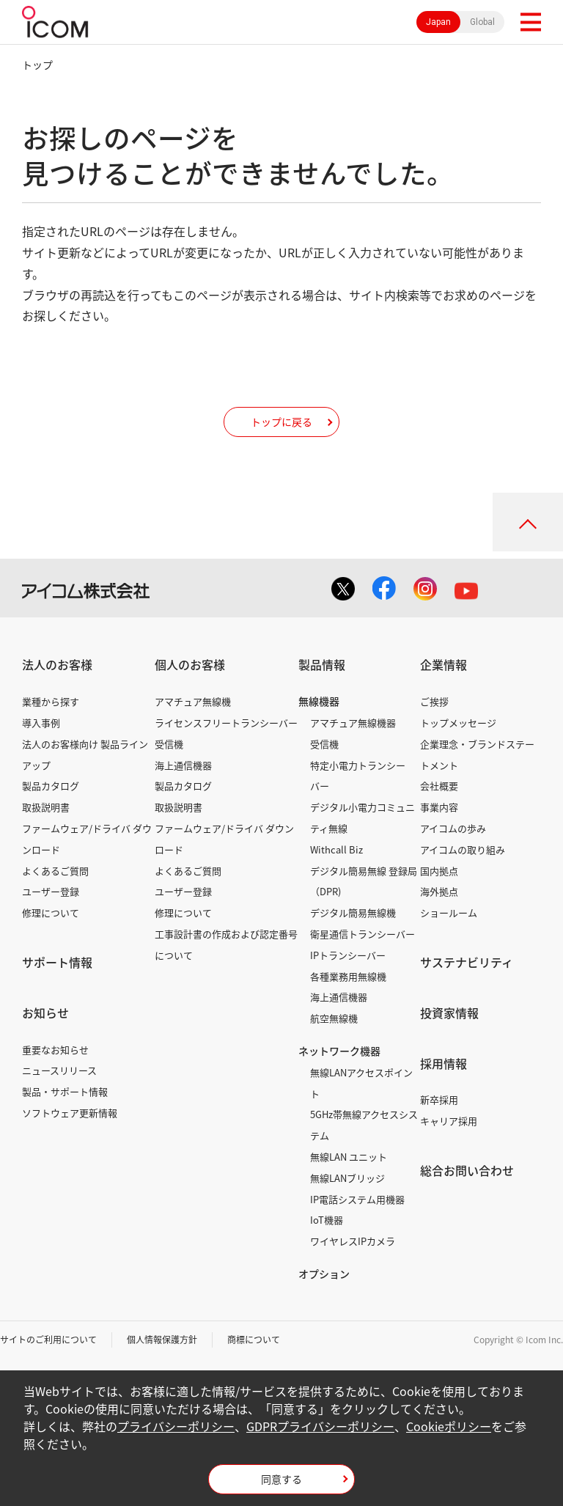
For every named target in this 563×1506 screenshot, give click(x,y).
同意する (281, 1479)
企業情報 (443, 664)
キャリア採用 (448, 1121)
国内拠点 (439, 871)
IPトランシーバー (348, 955)
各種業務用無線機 (348, 976)
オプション (324, 1273)
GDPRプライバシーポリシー (320, 1426)
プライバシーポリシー (176, 1426)
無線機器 (318, 701)
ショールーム (448, 912)
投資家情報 (449, 1012)
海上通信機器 (183, 765)
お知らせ (45, 1012)
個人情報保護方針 (162, 1339)
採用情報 (443, 1063)
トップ (37, 64)
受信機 (169, 744)
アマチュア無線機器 (353, 723)
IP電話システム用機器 (357, 1199)
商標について (253, 1339)
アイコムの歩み (453, 828)
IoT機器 (326, 1220)
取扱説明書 (46, 807)
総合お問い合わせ (467, 1170)
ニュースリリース (59, 1070)
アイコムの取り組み (462, 849)
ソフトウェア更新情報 (69, 1113)
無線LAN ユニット (348, 1157)
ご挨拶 (434, 701)
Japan (438, 22)
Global (482, 22)
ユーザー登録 (50, 891)
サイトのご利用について (48, 1339)
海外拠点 (439, 891)
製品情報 (321, 664)
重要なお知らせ (55, 1050)
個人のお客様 (190, 664)
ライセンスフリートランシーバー (226, 723)
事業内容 (439, 807)
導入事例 (41, 723)
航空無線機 (334, 1018)
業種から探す (50, 701)
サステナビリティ (466, 962)
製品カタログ (50, 786)
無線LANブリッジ (347, 1178)
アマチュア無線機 (193, 701)
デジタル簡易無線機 (353, 912)
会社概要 (439, 786)
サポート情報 (57, 962)
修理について (50, 912)
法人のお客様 (57, 664)
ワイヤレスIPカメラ (352, 1241)
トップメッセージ (458, 723)
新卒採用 (439, 1099)
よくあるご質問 (55, 871)
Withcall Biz (336, 849)
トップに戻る (281, 421)
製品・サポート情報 (65, 1091)
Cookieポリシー (448, 1426)
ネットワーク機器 (339, 1050)
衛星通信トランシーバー (362, 934)
